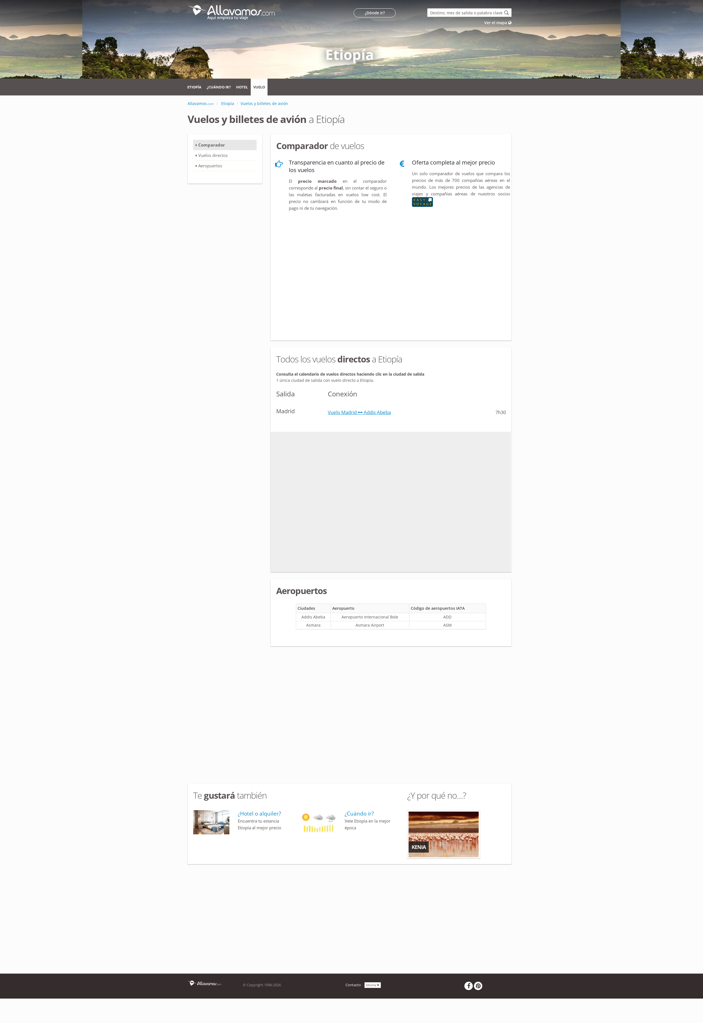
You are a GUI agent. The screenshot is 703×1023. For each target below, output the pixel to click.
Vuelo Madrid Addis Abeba (359, 412)
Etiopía (194, 87)
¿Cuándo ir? (219, 87)
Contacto (353, 985)
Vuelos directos (213, 155)
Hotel (242, 87)
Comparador (211, 145)
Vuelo (259, 87)
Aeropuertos (210, 165)
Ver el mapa (497, 22)
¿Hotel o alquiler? (259, 813)
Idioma (372, 985)
